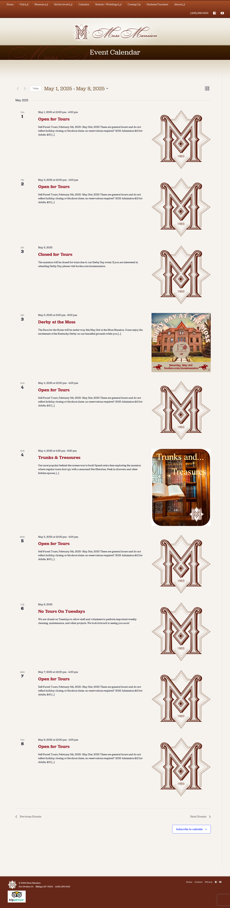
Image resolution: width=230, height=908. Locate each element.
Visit (23, 4)
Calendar (84, 4)
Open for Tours (54, 119)
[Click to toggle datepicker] (76, 88)
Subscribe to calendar (189, 829)
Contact (198, 882)
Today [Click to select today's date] (36, 88)
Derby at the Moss (56, 322)
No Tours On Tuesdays (61, 611)
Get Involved (63, 4)
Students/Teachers (157, 4)
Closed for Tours (55, 254)
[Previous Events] (17, 88)
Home (10, 4)
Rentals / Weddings (108, 4)
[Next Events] (25, 88)
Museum (41, 4)
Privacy (209, 882)
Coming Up (134, 4)
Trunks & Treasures (59, 457)
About (179, 4)
